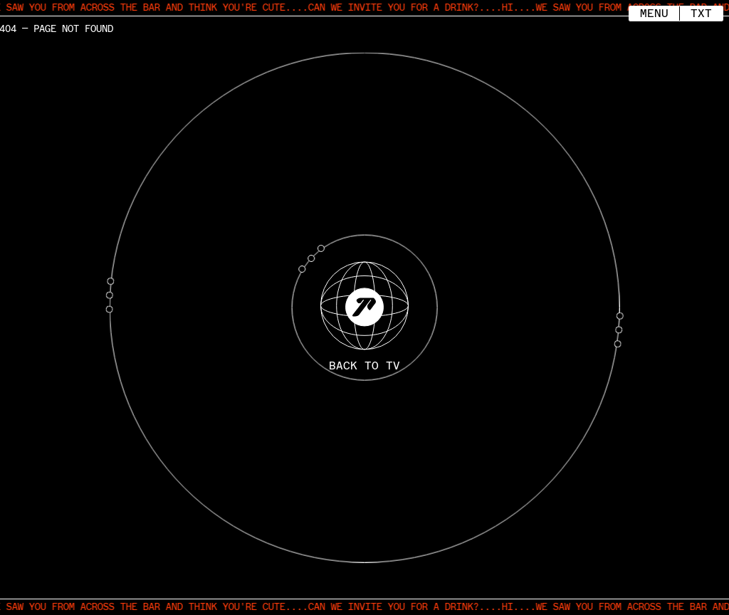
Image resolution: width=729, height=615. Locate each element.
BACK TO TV (364, 366)
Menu (654, 12)
